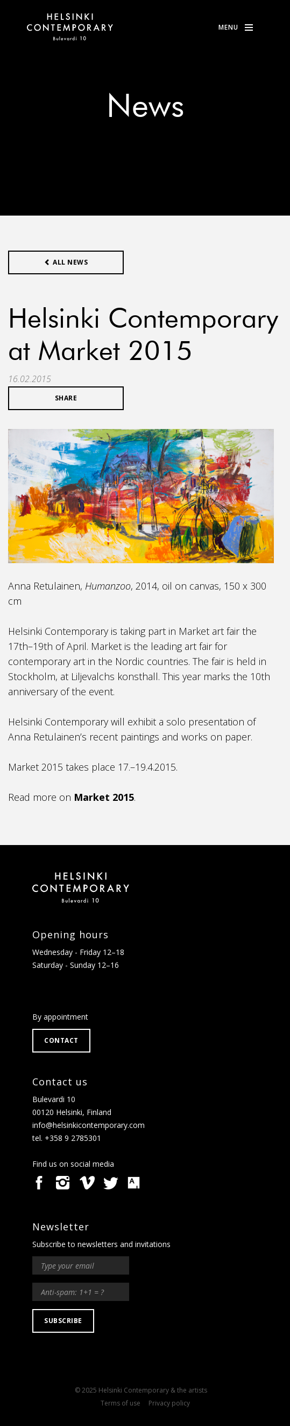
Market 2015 (104, 797)
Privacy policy (169, 1403)
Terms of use (120, 1403)
